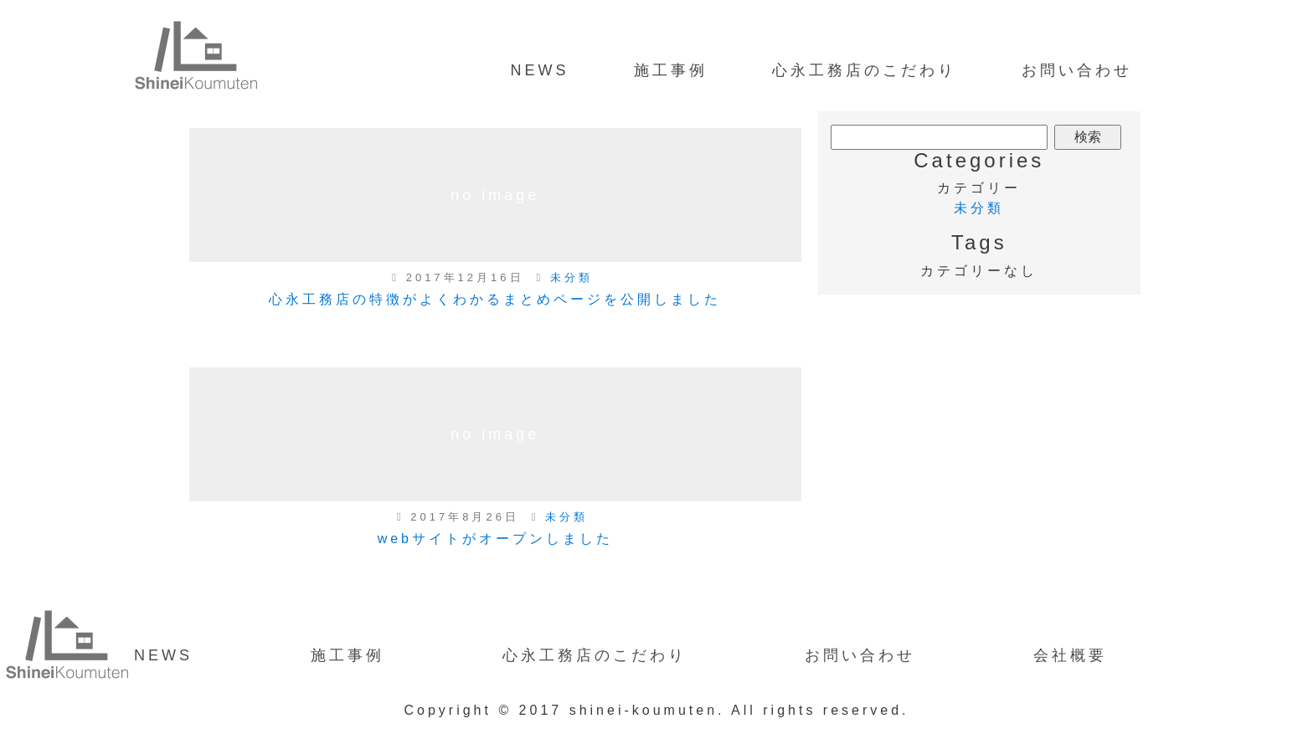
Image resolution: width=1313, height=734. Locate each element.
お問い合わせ (1077, 70)
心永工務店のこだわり (864, 70)
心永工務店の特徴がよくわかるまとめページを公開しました (495, 299)
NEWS (539, 70)
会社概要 (1070, 655)
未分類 (571, 277)
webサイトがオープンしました (495, 538)
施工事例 (671, 70)
